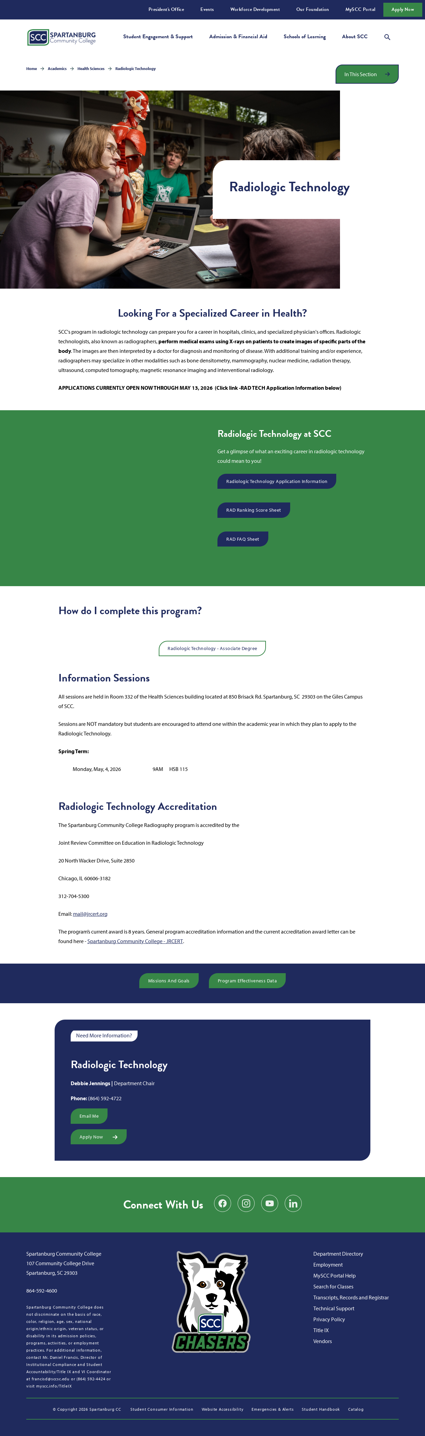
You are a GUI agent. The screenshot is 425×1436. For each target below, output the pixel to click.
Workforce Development (255, 9)
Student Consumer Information (161, 1409)
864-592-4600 (41, 1290)
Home (31, 68)
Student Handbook (321, 1409)
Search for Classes (333, 1286)
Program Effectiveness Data (247, 981)
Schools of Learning (305, 36)
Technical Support (333, 1308)
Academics (57, 68)
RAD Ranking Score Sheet (253, 510)
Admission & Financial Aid (238, 36)
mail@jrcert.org (90, 913)
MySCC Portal (360, 9)
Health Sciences (90, 68)
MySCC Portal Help (334, 1275)
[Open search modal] (387, 36)
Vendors (322, 1341)
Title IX (321, 1330)
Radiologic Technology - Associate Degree (212, 648)
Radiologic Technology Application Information (276, 481)
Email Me (89, 1116)
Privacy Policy (329, 1319)
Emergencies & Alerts (273, 1409)
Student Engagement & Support (158, 36)
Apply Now (403, 9)
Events (207, 9)
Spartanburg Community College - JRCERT (135, 941)
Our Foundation (312, 9)
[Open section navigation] (367, 74)
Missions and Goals (169, 981)
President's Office (166, 9)
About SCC (355, 36)
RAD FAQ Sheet (242, 539)
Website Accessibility (223, 1409)
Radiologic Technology (135, 68)
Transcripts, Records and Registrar (351, 1297)
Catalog (356, 1409)
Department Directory (338, 1253)
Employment (328, 1264)
